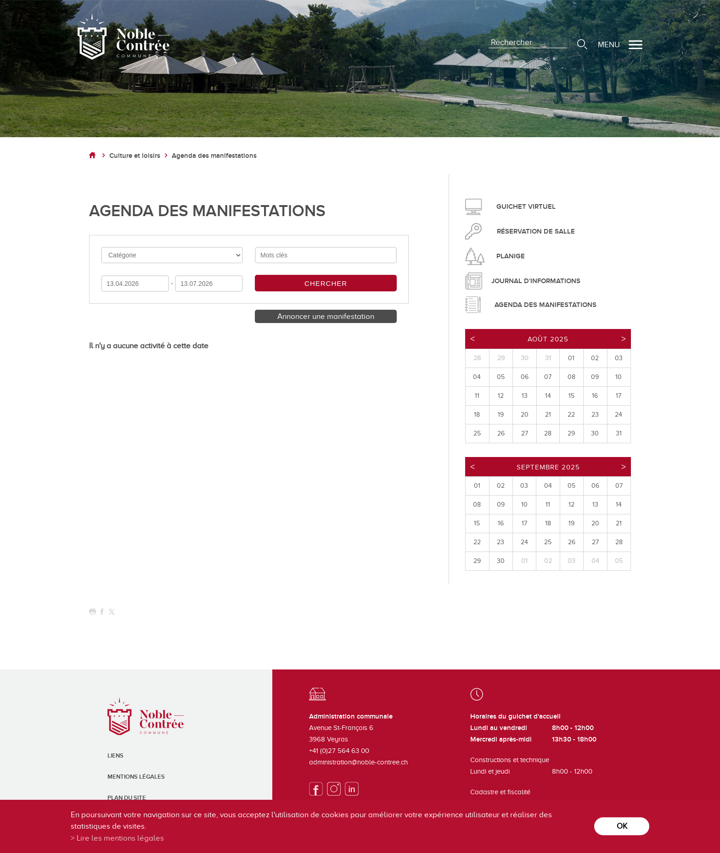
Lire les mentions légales (120, 838)
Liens (115, 755)
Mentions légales (136, 777)
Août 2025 (548, 339)
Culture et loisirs (134, 155)
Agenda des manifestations (214, 155)
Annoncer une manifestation (325, 316)
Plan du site (126, 798)
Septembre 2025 (548, 467)
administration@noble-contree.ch (358, 762)
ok (622, 826)
